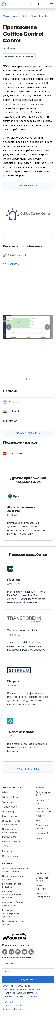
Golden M (9, 48)
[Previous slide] (8, 327)
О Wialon (7, 846)
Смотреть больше (28, 769)
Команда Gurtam (12, 1005)
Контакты (7, 851)
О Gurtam (8, 1002)
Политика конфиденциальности (21, 989)
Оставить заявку (11, 856)
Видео (39, 838)
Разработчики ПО (11, 842)
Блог (38, 821)
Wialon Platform (10, 797)
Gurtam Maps (9, 807)
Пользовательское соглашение (20, 996)
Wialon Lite (8, 802)
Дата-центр (8, 812)
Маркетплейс (11, 16)
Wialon (5, 792)
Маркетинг (41, 816)
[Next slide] (47, 327)
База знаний (42, 833)
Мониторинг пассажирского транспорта (10, 913)
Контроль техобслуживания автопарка (11, 895)
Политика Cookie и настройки (21, 993)
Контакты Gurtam (12, 1009)
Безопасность (9, 816)
